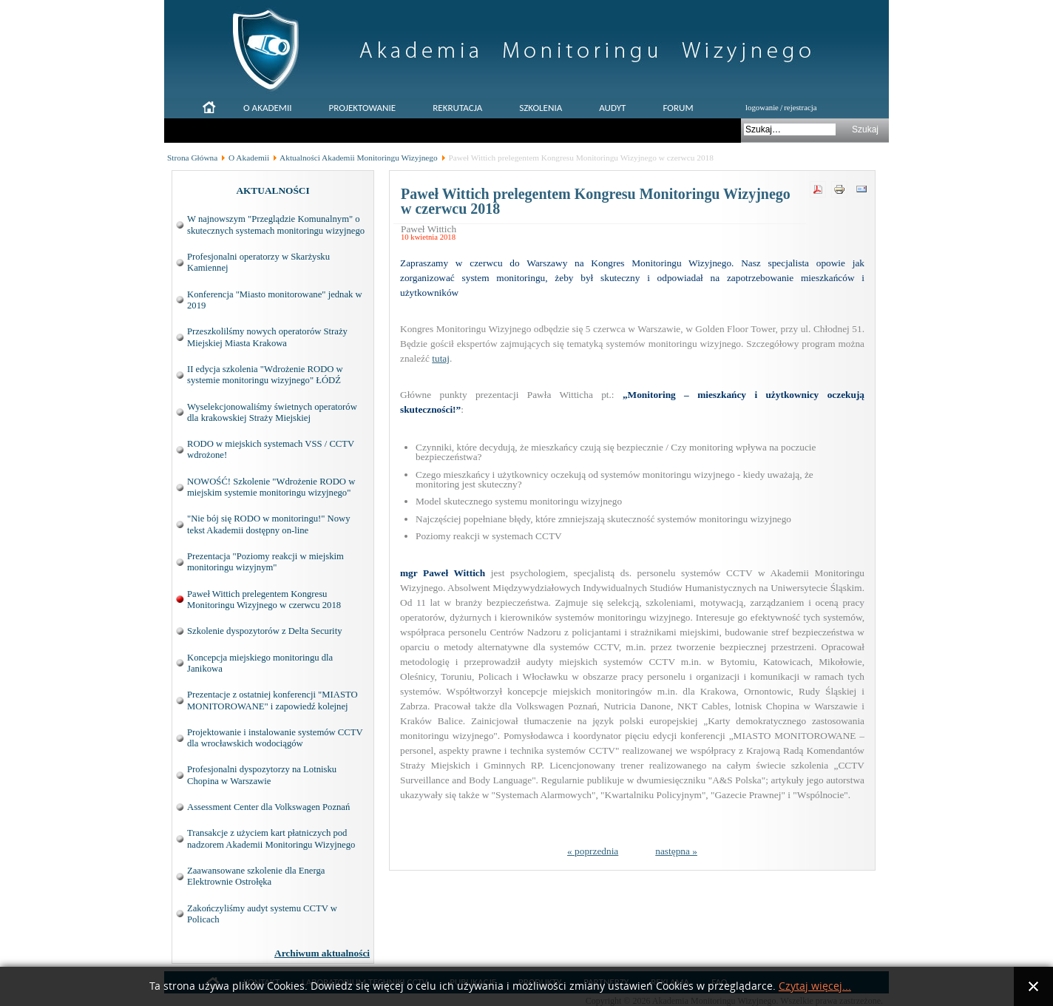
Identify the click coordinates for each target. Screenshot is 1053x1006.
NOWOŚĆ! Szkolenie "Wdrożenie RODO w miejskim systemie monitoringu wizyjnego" (271, 487)
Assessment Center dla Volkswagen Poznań (268, 807)
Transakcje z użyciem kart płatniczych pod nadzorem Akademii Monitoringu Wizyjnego (271, 838)
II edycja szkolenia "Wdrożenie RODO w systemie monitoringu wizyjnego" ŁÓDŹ (265, 374)
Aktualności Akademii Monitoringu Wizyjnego (359, 157)
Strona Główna (192, 157)
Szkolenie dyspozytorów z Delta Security (264, 631)
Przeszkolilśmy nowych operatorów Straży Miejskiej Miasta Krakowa (267, 337)
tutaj (441, 358)
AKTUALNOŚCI (272, 190)
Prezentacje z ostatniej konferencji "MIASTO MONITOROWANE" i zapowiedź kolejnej (272, 700)
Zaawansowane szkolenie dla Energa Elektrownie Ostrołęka (256, 876)
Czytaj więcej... (815, 986)
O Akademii (248, 157)
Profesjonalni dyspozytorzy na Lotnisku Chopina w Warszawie (261, 775)
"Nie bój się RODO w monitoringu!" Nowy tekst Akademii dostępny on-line (269, 524)
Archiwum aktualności (322, 953)
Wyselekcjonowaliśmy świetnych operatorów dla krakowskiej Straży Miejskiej (272, 412)
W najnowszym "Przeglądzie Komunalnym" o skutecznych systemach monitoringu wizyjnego (276, 224)
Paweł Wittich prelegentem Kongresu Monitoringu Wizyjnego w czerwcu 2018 (264, 599)
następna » (676, 851)
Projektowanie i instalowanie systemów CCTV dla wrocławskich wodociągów (274, 738)
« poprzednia (592, 851)
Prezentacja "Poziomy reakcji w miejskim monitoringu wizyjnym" (265, 562)
